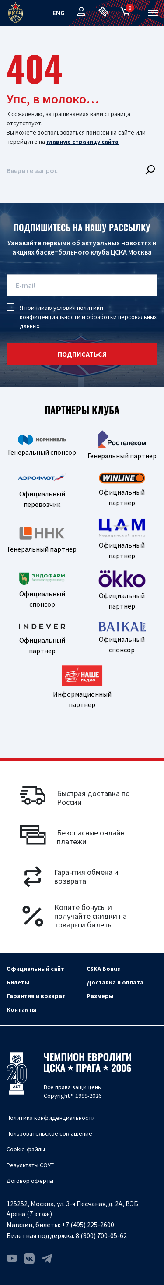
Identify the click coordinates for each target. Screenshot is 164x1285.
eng (58, 12)
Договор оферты (30, 1181)
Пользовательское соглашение (49, 1133)
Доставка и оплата (115, 982)
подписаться (82, 354)
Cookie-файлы (26, 1149)
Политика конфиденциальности (51, 1118)
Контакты (22, 1009)
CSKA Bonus (103, 969)
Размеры (100, 996)
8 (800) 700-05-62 (101, 1235)
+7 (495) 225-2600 (88, 1224)
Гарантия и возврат (36, 996)
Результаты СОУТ (30, 1165)
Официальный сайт (35, 969)
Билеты (18, 982)
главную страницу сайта (82, 141)
